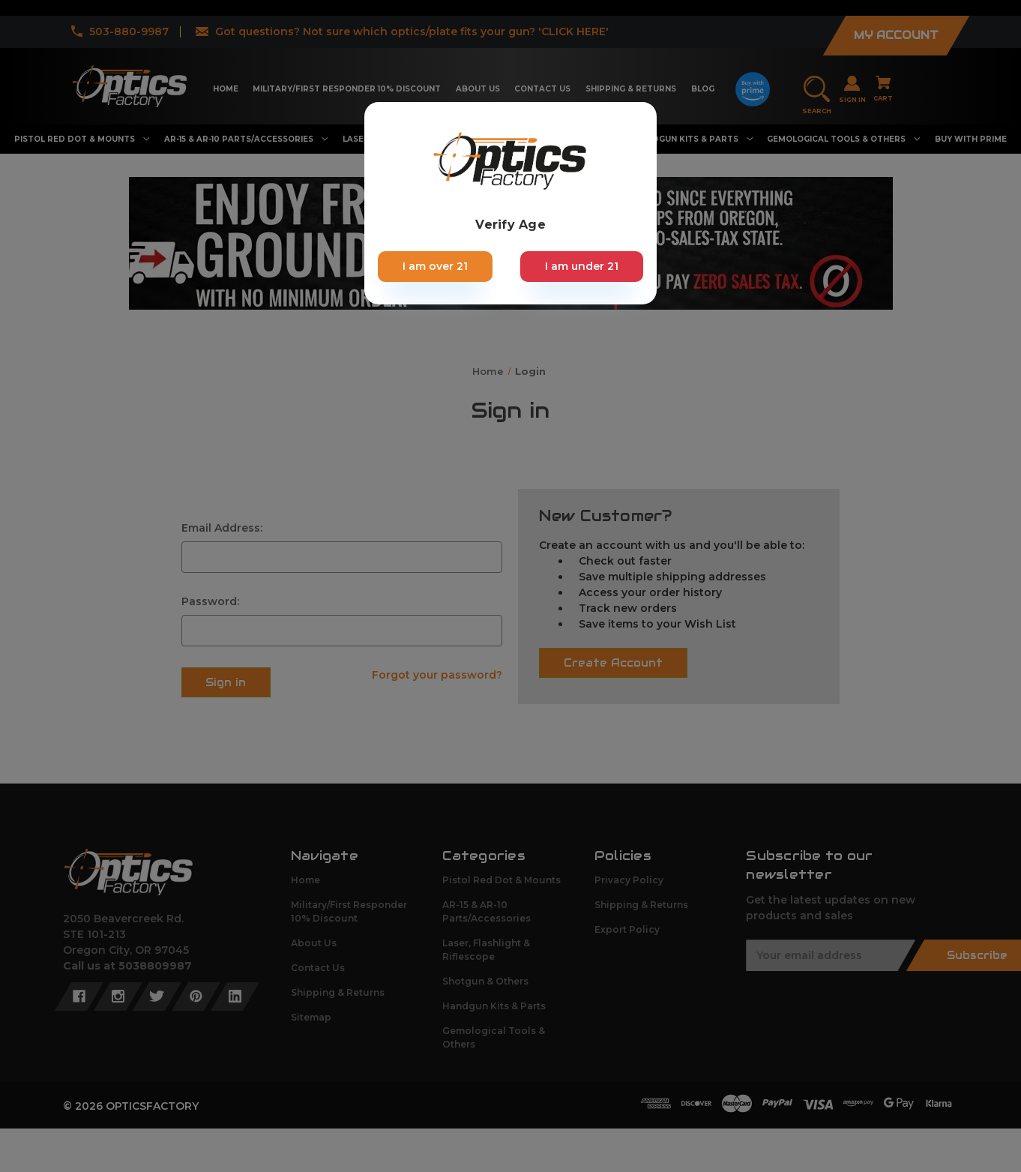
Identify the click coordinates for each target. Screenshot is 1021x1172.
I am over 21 (435, 266)
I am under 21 (581, 266)
